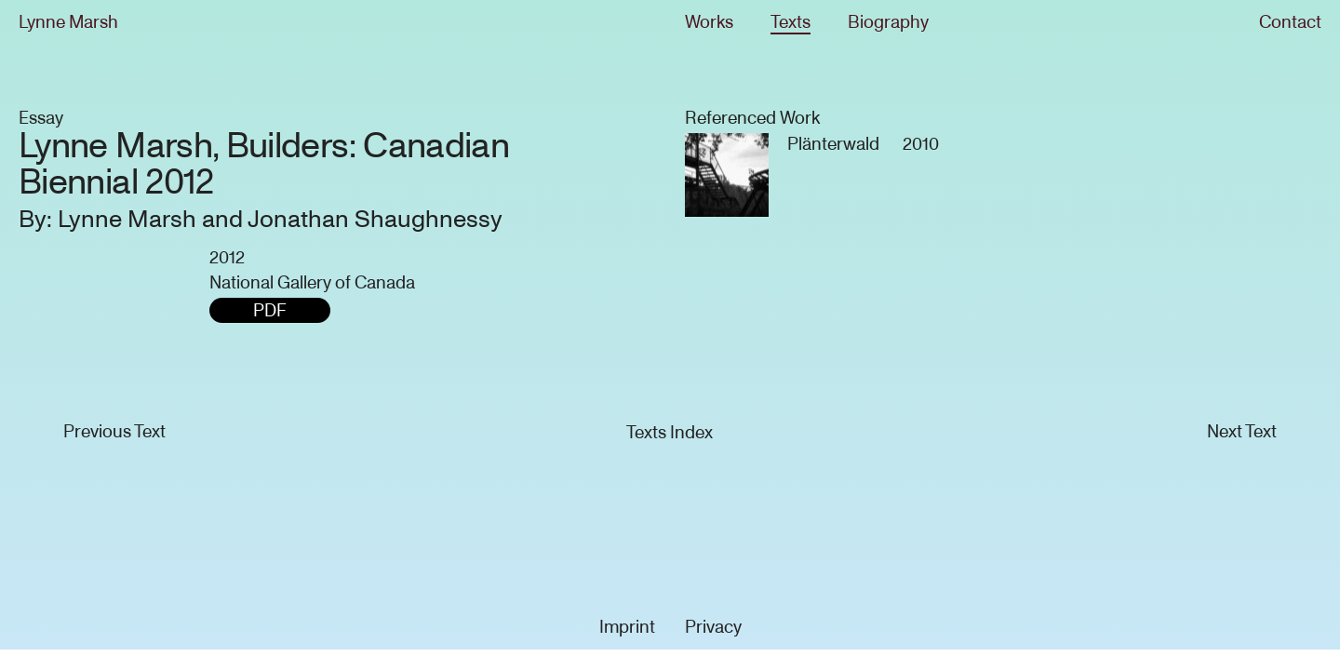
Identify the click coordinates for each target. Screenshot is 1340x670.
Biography (888, 22)
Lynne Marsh (68, 22)
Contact (1290, 22)
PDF (270, 310)
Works (709, 22)
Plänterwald (833, 143)
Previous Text (114, 431)
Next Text (1242, 431)
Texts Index (669, 432)
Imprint (627, 626)
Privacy (713, 626)
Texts (790, 22)
